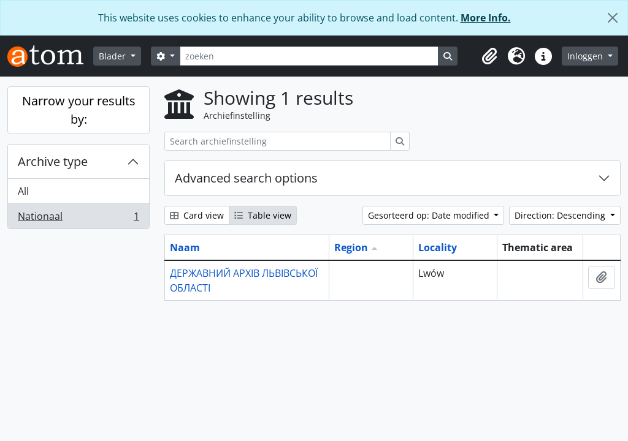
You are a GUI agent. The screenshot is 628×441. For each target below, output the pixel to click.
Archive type (53, 161)
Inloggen (586, 56)
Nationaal (78, 218)
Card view (197, 215)
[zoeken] (309, 56)
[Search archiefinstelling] (277, 141)
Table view (262, 215)
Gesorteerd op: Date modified (430, 215)
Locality (437, 247)
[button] (489, 56)
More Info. (486, 17)
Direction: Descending (561, 215)
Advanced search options (246, 178)
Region (351, 247)
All (23, 191)
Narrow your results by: (79, 109)
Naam (185, 247)
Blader (113, 56)
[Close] (612, 18)
